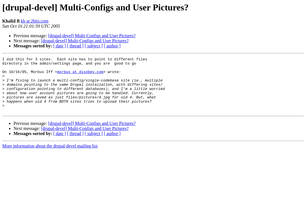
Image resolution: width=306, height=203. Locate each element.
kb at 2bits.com (34, 21)
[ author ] (112, 45)
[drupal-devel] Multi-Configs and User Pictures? (92, 35)
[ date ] (59, 45)
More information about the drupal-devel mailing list (50, 157)
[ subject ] (94, 45)
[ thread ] (75, 45)
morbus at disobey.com (80, 75)
